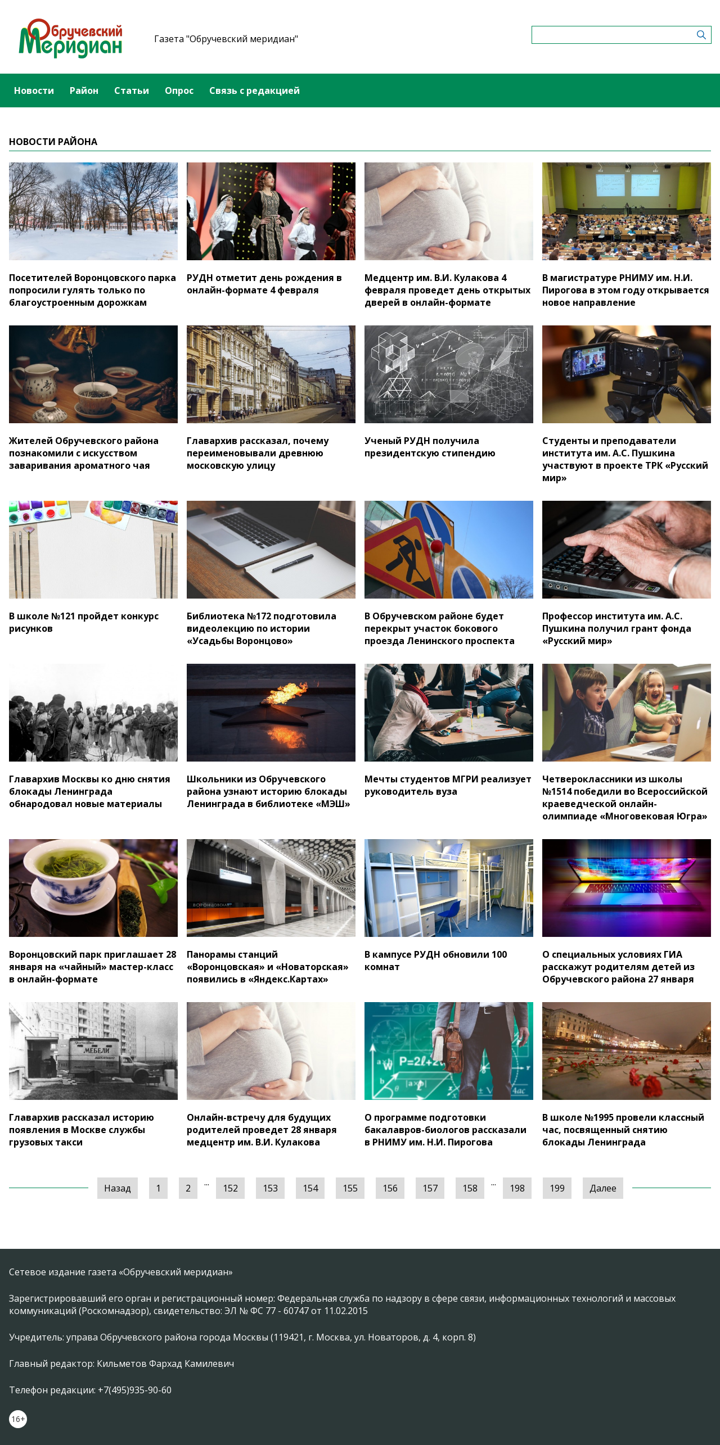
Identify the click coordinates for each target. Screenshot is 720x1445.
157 (430, 1188)
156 (390, 1188)
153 (270, 1188)
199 (557, 1188)
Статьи (131, 90)
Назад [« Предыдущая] (117, 1188)
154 (310, 1188)
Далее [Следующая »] (603, 1188)
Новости (34, 90)
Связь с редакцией (254, 90)
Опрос (179, 90)
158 (470, 1188)
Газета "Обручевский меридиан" (226, 38)
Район (84, 90)
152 (230, 1188)
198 (517, 1188)
